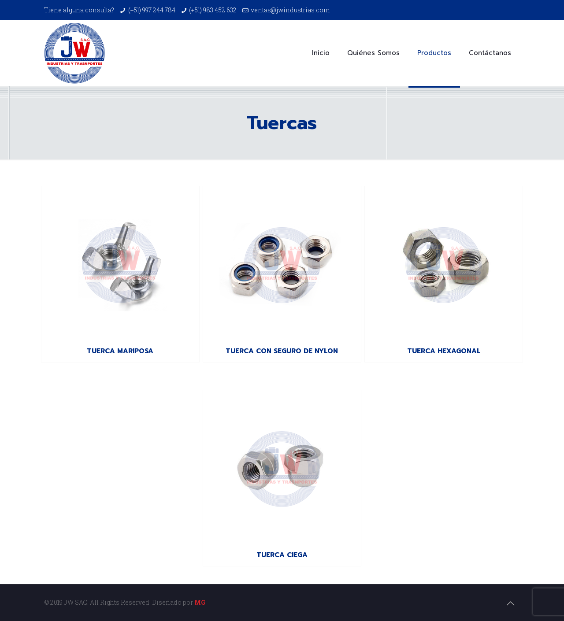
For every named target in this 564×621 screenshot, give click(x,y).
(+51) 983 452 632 (213, 10)
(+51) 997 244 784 (151, 10)
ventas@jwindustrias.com (290, 10)
